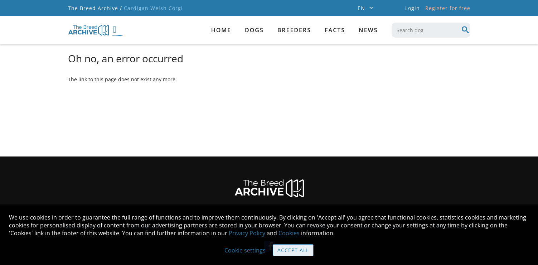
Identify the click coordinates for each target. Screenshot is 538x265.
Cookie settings (245, 250)
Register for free (447, 8)
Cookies (289, 233)
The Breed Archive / (95, 8)
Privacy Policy (247, 233)
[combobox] (431, 30)
